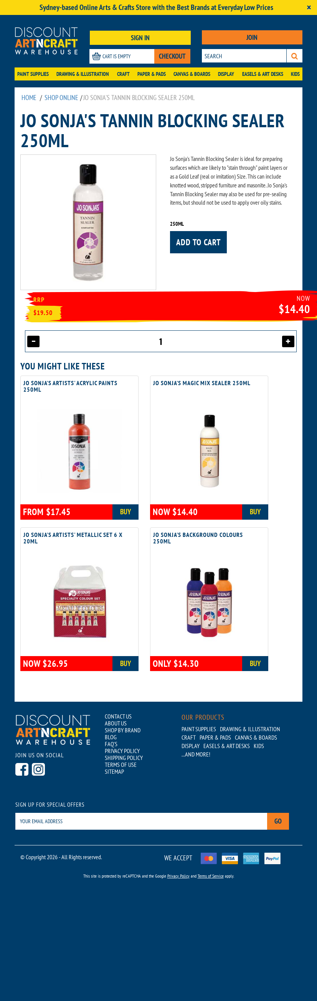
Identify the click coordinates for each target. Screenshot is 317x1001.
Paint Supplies (33, 74)
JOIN (252, 37)
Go (278, 821)
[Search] (294, 55)
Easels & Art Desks (262, 74)
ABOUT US (116, 723)
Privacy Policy (178, 875)
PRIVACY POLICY (122, 750)
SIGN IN (140, 37)
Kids (295, 74)
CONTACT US (118, 716)
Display (226, 74)
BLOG (111, 736)
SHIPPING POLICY (124, 757)
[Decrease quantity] (33, 341)
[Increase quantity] (288, 341)
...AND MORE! (196, 754)
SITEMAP (114, 771)
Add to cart (198, 242)
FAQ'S (111, 743)
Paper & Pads (151, 74)
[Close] (309, 7)
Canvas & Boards (191, 74)
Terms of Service (211, 875)
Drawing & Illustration (82, 74)
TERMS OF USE (121, 764)
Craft (123, 74)
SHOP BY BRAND (122, 730)
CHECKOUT (172, 56)
